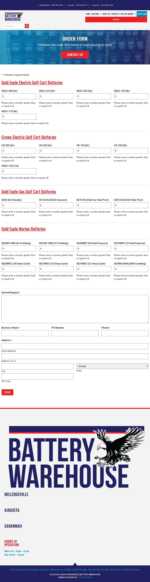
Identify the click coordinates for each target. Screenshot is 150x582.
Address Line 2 (8, 360)
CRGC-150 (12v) (10, 166)
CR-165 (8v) (120, 145)
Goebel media (85, 577)
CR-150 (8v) (82, 145)
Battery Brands (128, 14)
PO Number (57, 327)
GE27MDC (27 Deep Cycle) (53, 263)
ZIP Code (6, 380)
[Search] (27, 26)
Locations (96, 14)
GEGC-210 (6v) (47, 91)
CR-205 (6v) (7, 145)
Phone (106, 327)
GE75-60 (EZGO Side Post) (128, 200)
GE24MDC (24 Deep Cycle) (15, 263)
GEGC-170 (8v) (9, 111)
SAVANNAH (13, 525)
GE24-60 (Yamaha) (11, 200)
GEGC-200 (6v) (9, 91)
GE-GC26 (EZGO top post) (53, 200)
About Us (106, 14)
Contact (116, 19)
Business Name (10, 327)
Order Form (141, 14)
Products (115, 14)
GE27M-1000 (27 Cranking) (53, 243)
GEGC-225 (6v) (84, 91)
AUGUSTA (11, 509)
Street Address (8, 350)
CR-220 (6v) (45, 145)
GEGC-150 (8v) (122, 91)
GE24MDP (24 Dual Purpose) (92, 243)
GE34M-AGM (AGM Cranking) (130, 263)
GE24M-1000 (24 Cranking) (16, 243)
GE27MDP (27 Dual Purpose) (129, 243)
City (3, 370)
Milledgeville (16, 493)
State (79, 370)
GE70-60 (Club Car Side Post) (92, 200)
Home (88, 14)
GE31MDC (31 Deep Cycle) (90, 263)
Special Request (10, 292)
